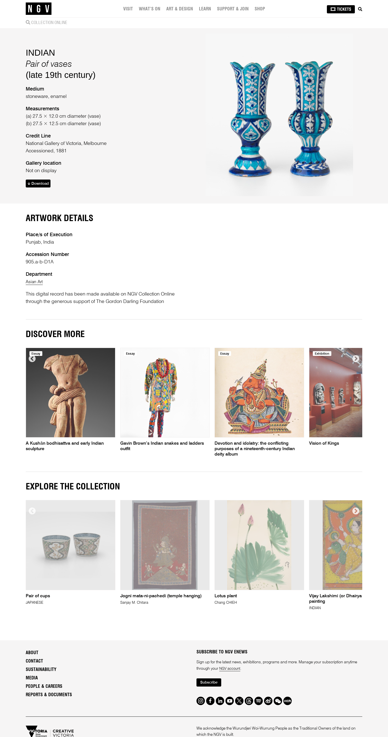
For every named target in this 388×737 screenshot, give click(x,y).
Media (32, 698)
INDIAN (40, 62)
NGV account (230, 689)
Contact (34, 682)
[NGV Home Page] (38, 8)
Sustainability (41, 690)
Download (39, 194)
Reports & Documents (49, 715)
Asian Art (35, 302)
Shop (260, 9)
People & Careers (44, 707)
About (32, 673)
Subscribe (210, 704)
